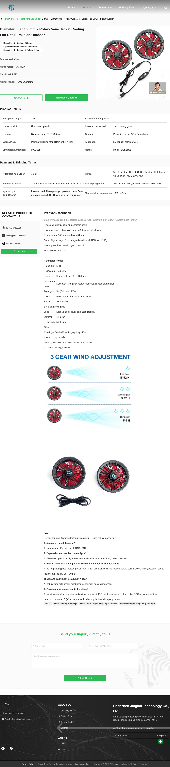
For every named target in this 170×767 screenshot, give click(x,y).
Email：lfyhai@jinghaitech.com (17, 719)
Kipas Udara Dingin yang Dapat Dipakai (98, 604)
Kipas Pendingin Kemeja (65, 604)
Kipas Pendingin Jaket (30, 19)
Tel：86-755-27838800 (13, 713)
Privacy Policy (28, 764)
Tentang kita (105, 7)
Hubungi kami (127, 7)
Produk (87, 7)
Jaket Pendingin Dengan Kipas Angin (137, 604)
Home (6, 19)
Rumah (72, 7)
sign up (161, 735)
